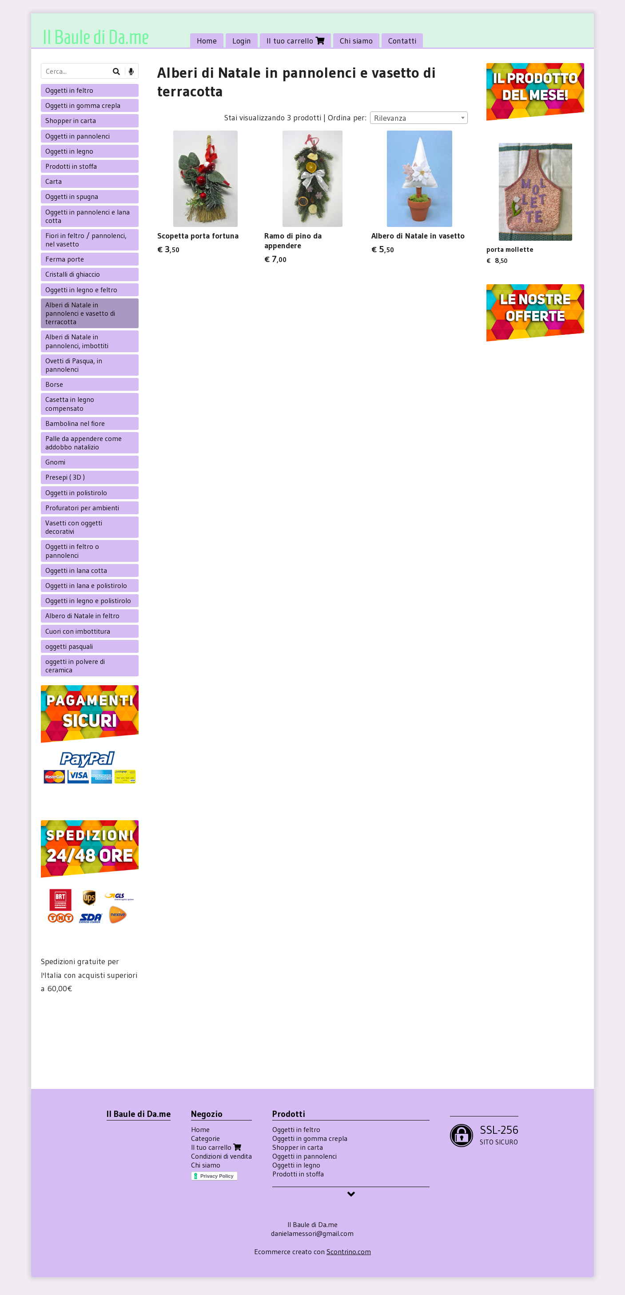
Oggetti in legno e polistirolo (88, 600)
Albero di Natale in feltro (82, 615)
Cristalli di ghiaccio (72, 274)
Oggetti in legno (69, 151)
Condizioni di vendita (221, 1156)
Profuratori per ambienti (82, 507)
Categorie (205, 1138)
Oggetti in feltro (69, 90)
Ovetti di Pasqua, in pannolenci (73, 364)
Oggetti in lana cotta (76, 570)
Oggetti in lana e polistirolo (86, 585)
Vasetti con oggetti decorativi (73, 527)
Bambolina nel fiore (75, 423)
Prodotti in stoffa (71, 166)
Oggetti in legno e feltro (81, 289)
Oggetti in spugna (71, 196)
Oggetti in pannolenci (77, 135)
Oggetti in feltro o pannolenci (72, 550)
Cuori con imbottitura (77, 631)
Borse (54, 384)
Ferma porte (64, 258)
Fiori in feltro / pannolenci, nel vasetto (86, 239)
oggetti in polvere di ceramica (75, 665)
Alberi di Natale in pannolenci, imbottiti (76, 341)
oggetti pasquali (69, 646)
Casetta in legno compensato (69, 403)
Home (207, 41)
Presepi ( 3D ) (65, 477)
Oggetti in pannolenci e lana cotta (87, 216)
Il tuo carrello (295, 41)
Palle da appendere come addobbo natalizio (83, 442)
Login (241, 41)
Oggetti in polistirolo (76, 492)
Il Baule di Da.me (96, 37)
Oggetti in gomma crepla (82, 105)
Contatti (402, 41)
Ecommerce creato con (312, 1251)
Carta (53, 181)
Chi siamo (356, 41)
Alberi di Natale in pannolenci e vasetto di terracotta (80, 313)
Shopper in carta (70, 120)
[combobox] (419, 117)
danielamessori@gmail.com (312, 1233)
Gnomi (55, 461)
